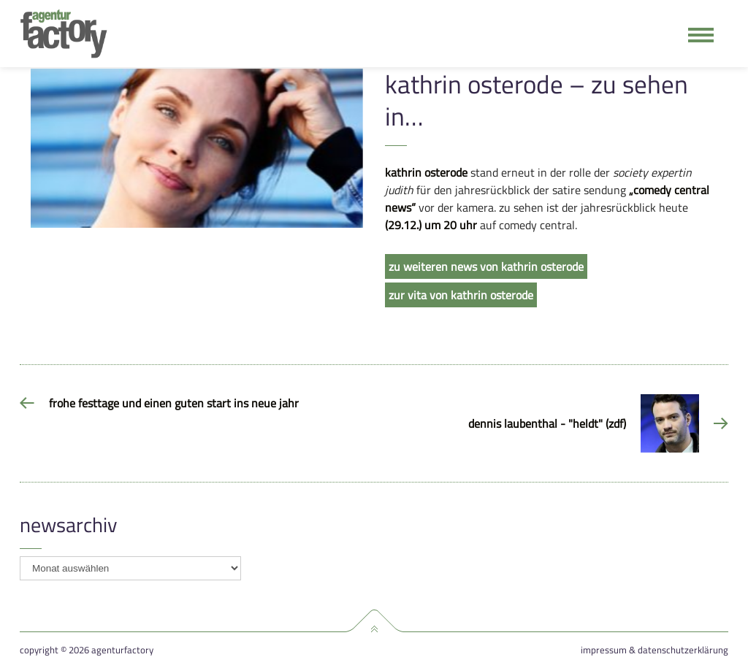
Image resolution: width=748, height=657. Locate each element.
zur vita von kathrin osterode (461, 295)
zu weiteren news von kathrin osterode (486, 266)
